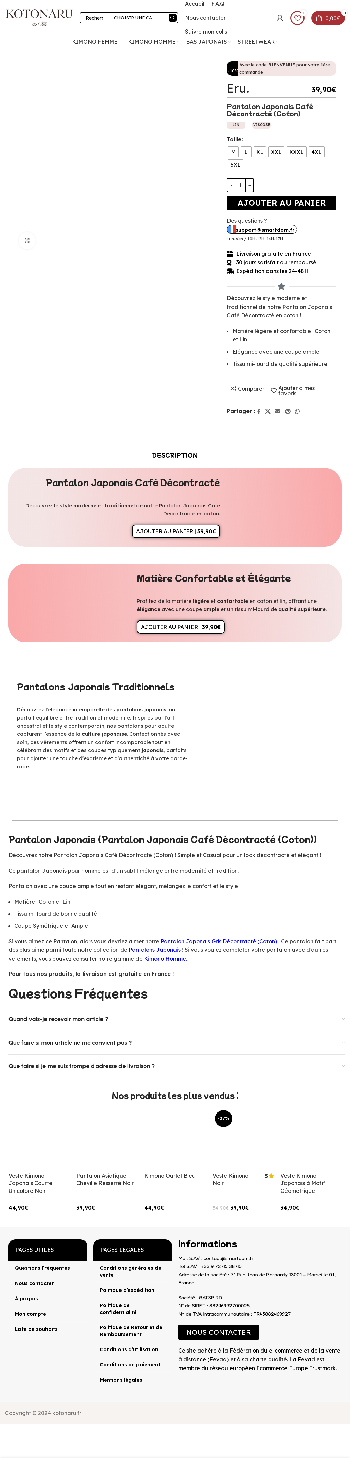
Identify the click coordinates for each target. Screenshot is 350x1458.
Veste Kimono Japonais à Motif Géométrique (302, 1183)
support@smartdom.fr (265, 229)
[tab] (175, 455)
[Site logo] (39, 17)
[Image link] (178, 1378)
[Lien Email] (278, 411)
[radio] (233, 152)
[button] (218, 1332)
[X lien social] (268, 411)
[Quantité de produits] (240, 185)
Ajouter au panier (282, 203)
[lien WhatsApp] (297, 411)
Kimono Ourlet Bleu (170, 1175)
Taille (234, 139)
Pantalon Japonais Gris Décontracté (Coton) (219, 941)
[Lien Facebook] (259, 411)
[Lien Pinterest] (288, 411)
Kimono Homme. (165, 958)
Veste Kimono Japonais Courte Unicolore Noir (30, 1183)
